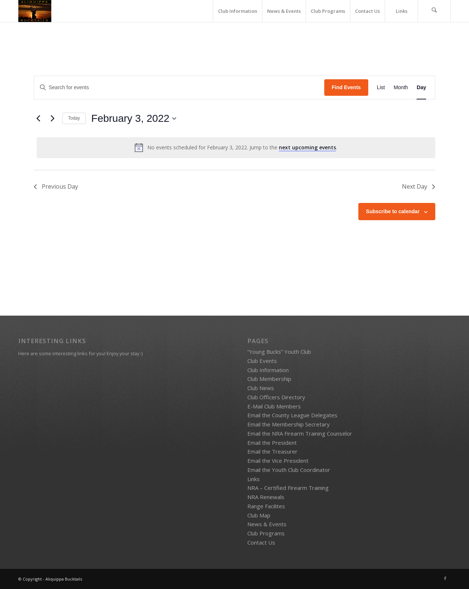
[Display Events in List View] (381, 87)
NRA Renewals (265, 497)
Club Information (268, 370)
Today (74, 118)
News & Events (267, 524)
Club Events (262, 360)
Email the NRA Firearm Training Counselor (299, 433)
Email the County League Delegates (292, 415)
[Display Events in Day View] (421, 87)
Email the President (272, 442)
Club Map (258, 515)
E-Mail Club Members (274, 406)
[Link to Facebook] (445, 578)
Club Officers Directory (276, 397)
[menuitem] (237, 11)
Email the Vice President (278, 460)
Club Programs (266, 533)
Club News (260, 388)
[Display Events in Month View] (401, 87)
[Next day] (52, 118)
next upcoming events (307, 147)
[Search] (434, 11)
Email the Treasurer (272, 451)
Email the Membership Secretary (288, 424)
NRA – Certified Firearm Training (288, 487)
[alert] (236, 147)
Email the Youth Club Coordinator (288, 469)
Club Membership (269, 378)
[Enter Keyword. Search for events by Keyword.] (179, 87)
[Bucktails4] (34, 11)
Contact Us (261, 542)
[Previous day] (38, 118)
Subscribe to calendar (393, 211)
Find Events (346, 87)
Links (253, 479)
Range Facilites (266, 506)
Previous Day (56, 186)
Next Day (418, 186)
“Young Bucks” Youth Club (279, 351)
